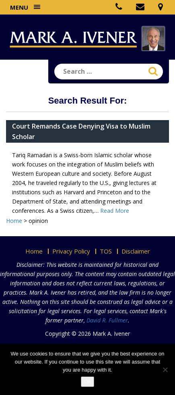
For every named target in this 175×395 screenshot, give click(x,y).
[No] (165, 370)
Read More (114, 210)
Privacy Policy (71, 251)
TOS (106, 251)
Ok (87, 381)
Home (34, 251)
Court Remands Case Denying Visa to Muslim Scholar (81, 131)
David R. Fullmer (107, 320)
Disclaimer (135, 251)
